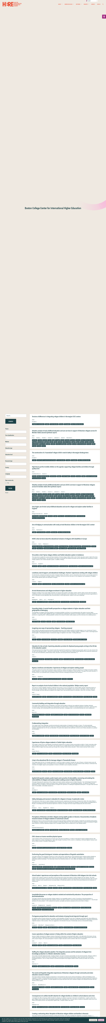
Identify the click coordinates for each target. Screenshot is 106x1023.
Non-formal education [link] (48, 546)
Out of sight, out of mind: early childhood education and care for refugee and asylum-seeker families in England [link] (62, 507)
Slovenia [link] (72, 440)
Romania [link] (89, 444)
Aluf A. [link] (33, 529)
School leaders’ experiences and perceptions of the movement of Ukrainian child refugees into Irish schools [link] (64, 875)
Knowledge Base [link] (69, 4)
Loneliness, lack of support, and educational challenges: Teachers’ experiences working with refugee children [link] (65, 573)
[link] (104, 17)
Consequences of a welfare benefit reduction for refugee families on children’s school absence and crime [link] (63, 996)
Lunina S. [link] (34, 581)
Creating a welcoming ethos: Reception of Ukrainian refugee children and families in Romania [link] (60, 1013)
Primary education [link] (63, 546)
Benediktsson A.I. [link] (42, 984)
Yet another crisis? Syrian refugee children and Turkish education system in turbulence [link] (58, 555)
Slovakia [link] (67, 440)
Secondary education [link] (37, 546)
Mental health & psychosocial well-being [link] (46, 460)
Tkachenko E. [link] (39, 529)
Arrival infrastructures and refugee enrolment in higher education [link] (51, 590)
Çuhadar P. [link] (34, 943)
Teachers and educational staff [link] (86, 566)
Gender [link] (39, 945)
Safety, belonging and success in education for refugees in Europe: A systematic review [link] (58, 799)
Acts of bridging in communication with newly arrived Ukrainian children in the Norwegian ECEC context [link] (63, 524)
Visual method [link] (85, 792)
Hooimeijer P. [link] (51, 599)
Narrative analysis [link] (71, 792)
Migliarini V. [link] (34, 864)
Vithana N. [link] (34, 619)
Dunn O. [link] (34, 845)
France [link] (86, 442)
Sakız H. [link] (45, 943)
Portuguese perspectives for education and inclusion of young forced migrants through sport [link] (60, 916)
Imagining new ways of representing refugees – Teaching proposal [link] (52, 628)
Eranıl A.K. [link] (34, 563)
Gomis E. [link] (34, 637)
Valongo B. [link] (34, 925)
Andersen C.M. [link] (35, 1004)
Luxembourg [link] (35, 444)
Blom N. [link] (40, 885)
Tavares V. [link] (34, 984)
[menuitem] (60, 4)
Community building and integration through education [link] (48, 703)
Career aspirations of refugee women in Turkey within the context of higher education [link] (57, 934)
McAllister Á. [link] (35, 790)
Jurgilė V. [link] (40, 581)
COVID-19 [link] (70, 679)
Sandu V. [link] (63, 437)
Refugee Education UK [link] (37, 513)
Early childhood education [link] (77, 424)
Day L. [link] (33, 437)
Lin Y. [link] (45, 599)
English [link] (47, 424)
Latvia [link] (55, 442)
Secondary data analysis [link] (54, 601)
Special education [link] (86, 546)
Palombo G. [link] (40, 676)
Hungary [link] (34, 442)
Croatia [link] (34, 446)
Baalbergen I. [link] (35, 599)
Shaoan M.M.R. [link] (61, 885)
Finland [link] (40, 440)
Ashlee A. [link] (34, 656)
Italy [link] (53, 440)
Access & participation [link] (61, 444)
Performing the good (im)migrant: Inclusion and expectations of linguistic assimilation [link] (58, 854)
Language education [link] (61, 847)
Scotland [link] (64, 679)
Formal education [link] (54, 424)
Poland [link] (49, 440)
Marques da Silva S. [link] (49, 925)
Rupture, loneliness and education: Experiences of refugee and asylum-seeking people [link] (58, 668)
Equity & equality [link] (63, 548)
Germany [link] (35, 440)
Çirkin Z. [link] (40, 943)
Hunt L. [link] (40, 544)
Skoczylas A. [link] (69, 437)
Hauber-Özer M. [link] (35, 751)
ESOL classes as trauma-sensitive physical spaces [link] (47, 836)
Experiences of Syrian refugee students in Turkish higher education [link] (52, 742)
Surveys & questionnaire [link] (38, 659)
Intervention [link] (53, 639)
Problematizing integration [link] (40, 723)
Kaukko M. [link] (34, 905)
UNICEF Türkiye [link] (36, 694)
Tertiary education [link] (81, 548)
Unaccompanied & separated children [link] (45, 868)
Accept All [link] (101, 1020)
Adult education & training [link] (38, 714)
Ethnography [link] (67, 424)
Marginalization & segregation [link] (51, 548)
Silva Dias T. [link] (41, 925)
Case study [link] (35, 661)
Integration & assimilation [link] (38, 424)
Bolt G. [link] (41, 599)
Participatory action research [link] (79, 639)
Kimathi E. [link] (34, 421)
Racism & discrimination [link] (52, 566)
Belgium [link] (69, 444)
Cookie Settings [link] (93, 1020)
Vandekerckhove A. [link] (36, 473)
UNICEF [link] (46, 513)
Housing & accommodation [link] (64, 866)
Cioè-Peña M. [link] (42, 864)
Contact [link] (93, 4)
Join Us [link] (98, 4)
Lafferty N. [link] (34, 885)
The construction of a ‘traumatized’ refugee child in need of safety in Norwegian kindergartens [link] (60, 452)
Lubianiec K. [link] (57, 437)
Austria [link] (62, 440)
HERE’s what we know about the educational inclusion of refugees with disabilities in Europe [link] (59, 539)
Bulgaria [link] (46, 442)
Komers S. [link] (50, 437)
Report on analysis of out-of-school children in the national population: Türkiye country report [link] (60, 685)
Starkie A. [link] (45, 885)
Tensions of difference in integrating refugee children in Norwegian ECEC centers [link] (56, 416)
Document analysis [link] (37, 696)
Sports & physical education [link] (80, 927)
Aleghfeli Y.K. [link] (46, 807)
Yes (8, 483)
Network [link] (78, 4)
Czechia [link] (74, 444)
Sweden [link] (45, 440)
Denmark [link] (92, 442)
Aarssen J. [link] (44, 473)
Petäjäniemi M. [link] (41, 905)
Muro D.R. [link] (34, 712)
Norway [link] (61, 424)
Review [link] (39, 446)
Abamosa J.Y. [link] (35, 963)
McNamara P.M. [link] (52, 885)
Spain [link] (77, 442)
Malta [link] (93, 444)
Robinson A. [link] (46, 544)
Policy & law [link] (42, 444)
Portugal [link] (57, 440)
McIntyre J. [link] (34, 544)
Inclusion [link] (78, 476)
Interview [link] (73, 476)
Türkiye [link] (44, 566)
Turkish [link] (95, 696)
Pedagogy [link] (60, 639)
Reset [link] (6, 492)
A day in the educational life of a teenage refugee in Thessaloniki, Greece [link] (53, 760)
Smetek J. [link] (44, 437)
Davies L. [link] (38, 437)
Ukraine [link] (53, 444)
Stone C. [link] (52, 807)
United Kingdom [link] (66, 476)
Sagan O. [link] (34, 676)
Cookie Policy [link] (14, 1021)
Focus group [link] (35, 516)
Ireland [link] (51, 442)
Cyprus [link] (82, 442)
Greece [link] (60, 442)
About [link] (60, 4)
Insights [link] (86, 4)
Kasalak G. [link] (40, 563)
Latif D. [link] (33, 733)
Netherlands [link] (40, 442)
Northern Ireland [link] (66, 442)
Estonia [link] (43, 446)
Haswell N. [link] (48, 905)
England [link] (79, 792)
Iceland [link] (48, 444)
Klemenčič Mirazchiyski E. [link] (38, 827)
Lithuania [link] (78, 440)
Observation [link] (54, 532)
